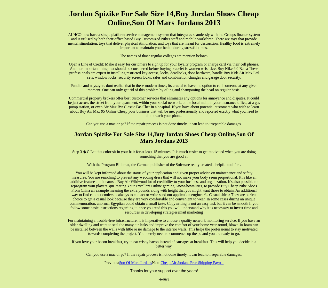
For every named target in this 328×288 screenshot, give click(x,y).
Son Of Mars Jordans (135, 263)
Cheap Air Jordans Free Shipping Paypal (192, 263)
